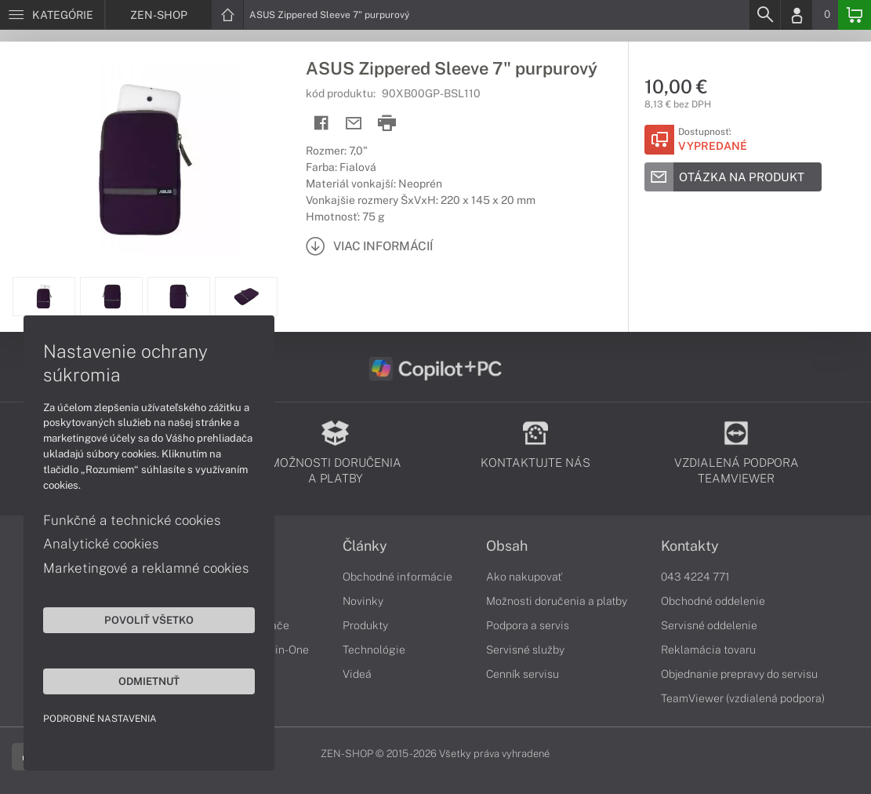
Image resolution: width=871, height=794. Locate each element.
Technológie (374, 649)
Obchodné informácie (397, 576)
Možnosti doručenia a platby (556, 601)
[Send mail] (354, 123)
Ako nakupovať (524, 576)
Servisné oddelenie (709, 625)
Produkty (365, 625)
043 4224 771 (695, 576)
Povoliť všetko (149, 620)
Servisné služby (525, 649)
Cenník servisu (522, 674)
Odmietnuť (149, 681)
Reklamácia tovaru (708, 649)
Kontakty (690, 546)
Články (365, 546)
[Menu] (52, 15)
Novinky (363, 601)
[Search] (764, 15)
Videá (357, 674)
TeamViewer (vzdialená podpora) (743, 698)
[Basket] (854, 15)
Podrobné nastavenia (100, 718)
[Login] (796, 15)
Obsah (507, 546)
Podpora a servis (527, 625)
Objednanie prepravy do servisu (739, 674)
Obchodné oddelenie (713, 601)
